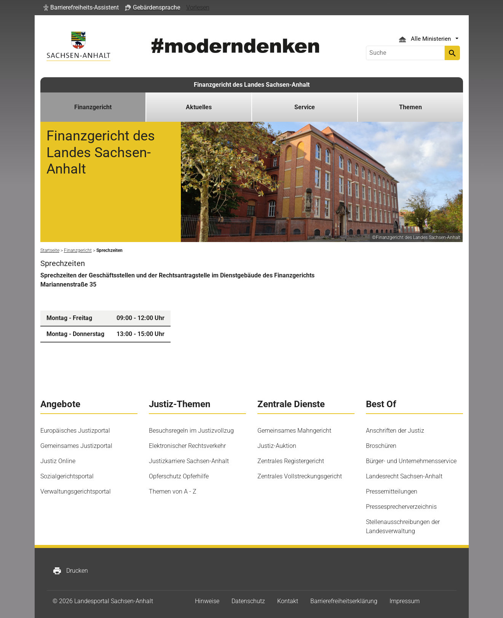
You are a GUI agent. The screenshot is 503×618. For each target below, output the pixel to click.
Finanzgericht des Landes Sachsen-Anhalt (252, 84)
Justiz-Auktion (276, 445)
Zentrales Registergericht (290, 461)
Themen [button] (410, 107)
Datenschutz (248, 601)
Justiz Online (57, 461)
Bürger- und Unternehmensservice (411, 461)
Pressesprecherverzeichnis (401, 506)
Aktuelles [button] (199, 107)
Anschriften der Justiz (395, 430)
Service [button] (304, 107)
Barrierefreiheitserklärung (343, 601)
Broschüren (381, 445)
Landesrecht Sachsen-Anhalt (404, 476)
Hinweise (207, 601)
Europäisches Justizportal (75, 430)
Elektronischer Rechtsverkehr (187, 445)
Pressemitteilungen (391, 491)
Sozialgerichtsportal (67, 476)
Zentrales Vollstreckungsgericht (299, 476)
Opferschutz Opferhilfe (179, 476)
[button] (81, 7)
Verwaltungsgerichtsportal (75, 491)
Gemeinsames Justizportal (76, 445)
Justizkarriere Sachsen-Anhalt (189, 461)
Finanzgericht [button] (93, 107)
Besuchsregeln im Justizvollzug (191, 430)
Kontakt (287, 601)
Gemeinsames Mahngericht (294, 430)
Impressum (405, 601)
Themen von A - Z (172, 491)
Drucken (70, 570)
